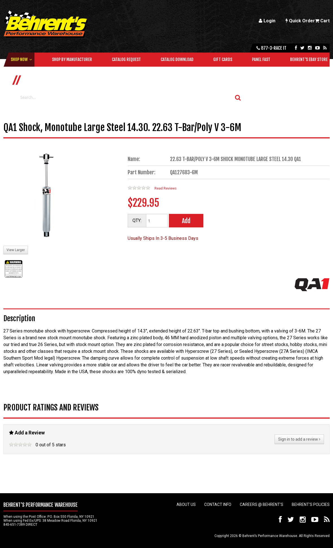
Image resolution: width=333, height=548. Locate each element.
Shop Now (19, 59)
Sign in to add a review (299, 439)
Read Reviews (165, 188)
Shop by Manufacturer (72, 59)
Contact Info (217, 504)
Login (267, 20)
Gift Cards (222, 59)
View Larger (15, 250)
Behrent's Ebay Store (309, 59)
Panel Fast (261, 59)
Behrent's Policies (311, 504)
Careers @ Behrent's (261, 504)
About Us (186, 504)
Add (186, 221)
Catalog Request (126, 59)
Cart (322, 20)
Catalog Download (177, 59)
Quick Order (300, 20)
